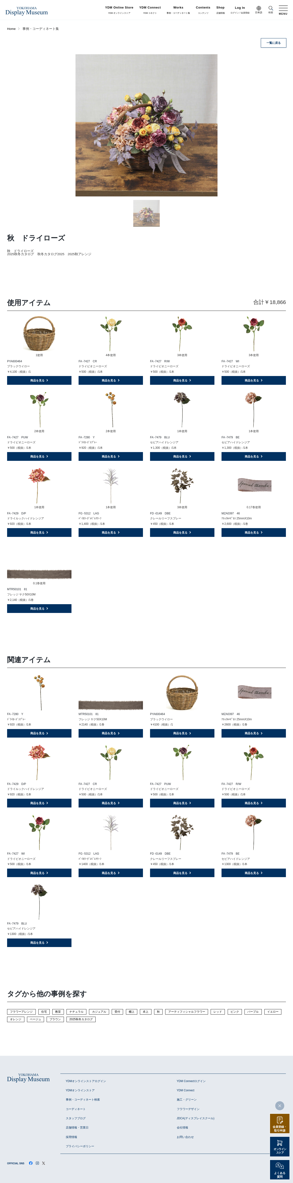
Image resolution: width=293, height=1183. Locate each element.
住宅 (44, 1011)
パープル (253, 1011)
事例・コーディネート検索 (83, 1099)
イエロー (273, 1011)
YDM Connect (186, 1090)
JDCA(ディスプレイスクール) (195, 1118)
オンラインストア (280, 1151)
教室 (58, 1011)
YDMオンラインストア (80, 1090)
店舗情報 (220, 10)
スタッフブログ (76, 1118)
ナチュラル (76, 1011)
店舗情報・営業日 (77, 1127)
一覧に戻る (273, 43)
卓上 (145, 1011)
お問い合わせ (185, 1137)
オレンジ (15, 1019)
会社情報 (182, 1127)
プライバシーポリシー (80, 1146)
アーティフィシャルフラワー (186, 1011)
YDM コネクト (150, 10)
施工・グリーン (187, 1099)
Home (11, 29)
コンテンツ (203, 10)
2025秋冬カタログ (81, 1019)
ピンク (235, 1011)
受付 (117, 1011)
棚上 (131, 1011)
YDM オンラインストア (119, 10)
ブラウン (55, 1019)
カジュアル (99, 1011)
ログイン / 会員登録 (240, 10)
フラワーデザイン (188, 1109)
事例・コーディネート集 (178, 10)
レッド (217, 1011)
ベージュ (35, 1019)
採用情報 (71, 1137)
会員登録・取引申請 (280, 1128)
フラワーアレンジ (21, 1011)
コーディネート (76, 1109)
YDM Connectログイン (191, 1081)
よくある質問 (279, 1174)
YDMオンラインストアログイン (86, 1081)
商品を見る (39, 380)
